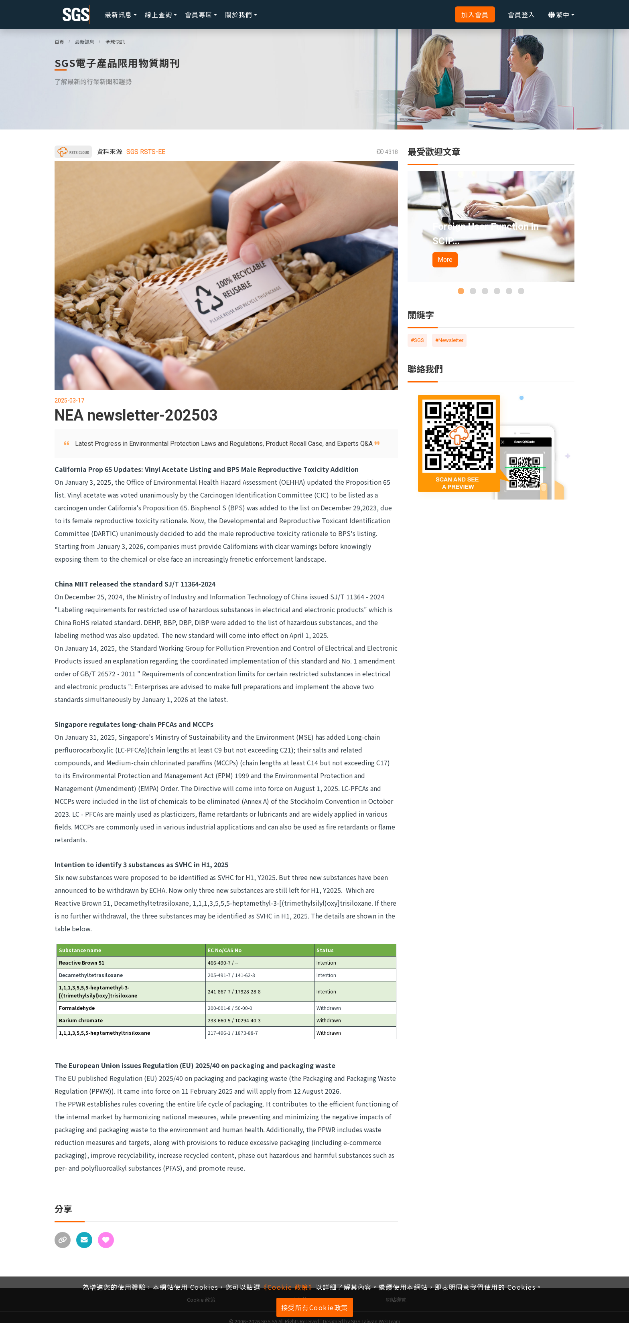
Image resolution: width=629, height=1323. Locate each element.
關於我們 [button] (238, 14)
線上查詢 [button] (158, 14)
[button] (461, 291)
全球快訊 (115, 41)
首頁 (59, 41)
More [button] (445, 259)
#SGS (417, 340)
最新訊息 (84, 41)
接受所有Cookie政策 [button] (314, 1307)
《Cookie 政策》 (288, 1287)
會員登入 (521, 14)
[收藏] (106, 1236)
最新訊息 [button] (118, 14)
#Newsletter (449, 340)
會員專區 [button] (198, 14)
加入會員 (475, 14)
